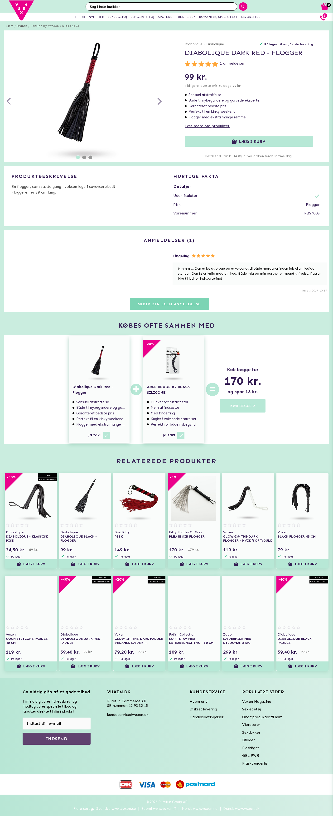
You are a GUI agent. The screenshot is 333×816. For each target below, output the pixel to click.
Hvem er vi (199, 701)
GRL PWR (250, 755)
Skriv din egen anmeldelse (169, 304)
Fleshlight (250, 748)
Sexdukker (251, 732)
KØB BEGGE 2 (242, 405)
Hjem (9, 26)
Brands (22, 26)
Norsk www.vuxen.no (200, 808)
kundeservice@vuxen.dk (128, 715)
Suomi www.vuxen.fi (159, 808)
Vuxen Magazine (256, 701)
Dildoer (248, 740)
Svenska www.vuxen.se (116, 808)
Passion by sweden (44, 26)
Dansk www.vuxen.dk (241, 808)
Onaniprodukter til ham (262, 717)
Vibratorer (251, 725)
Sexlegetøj (251, 709)
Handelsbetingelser (206, 717)
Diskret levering (203, 709)
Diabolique (70, 26)
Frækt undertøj (255, 763)
